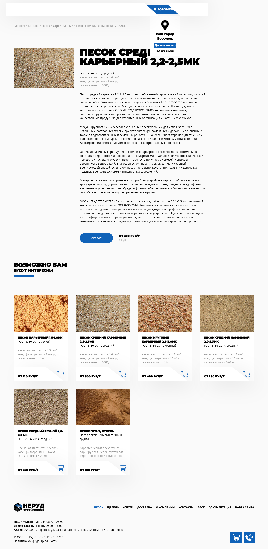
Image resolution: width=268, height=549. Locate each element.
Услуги (128, 507)
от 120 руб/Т (28, 376)
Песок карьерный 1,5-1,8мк (40, 337)
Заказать (96, 238)
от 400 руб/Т (152, 376)
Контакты (185, 507)
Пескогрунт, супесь (97, 431)
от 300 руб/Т (90, 376)
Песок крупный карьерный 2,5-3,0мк (159, 339)
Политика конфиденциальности (35, 541)
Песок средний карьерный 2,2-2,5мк (103, 339)
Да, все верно (169, 45)
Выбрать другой (168, 50)
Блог (201, 507)
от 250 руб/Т (214, 376)
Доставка (144, 507)
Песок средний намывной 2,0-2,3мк (226, 339)
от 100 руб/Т (90, 470)
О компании (165, 507)
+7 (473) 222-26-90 (51, 522)
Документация (220, 507)
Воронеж (167, 9)
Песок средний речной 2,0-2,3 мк (40, 433)
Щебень (113, 507)
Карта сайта (244, 507)
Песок (98, 507)
